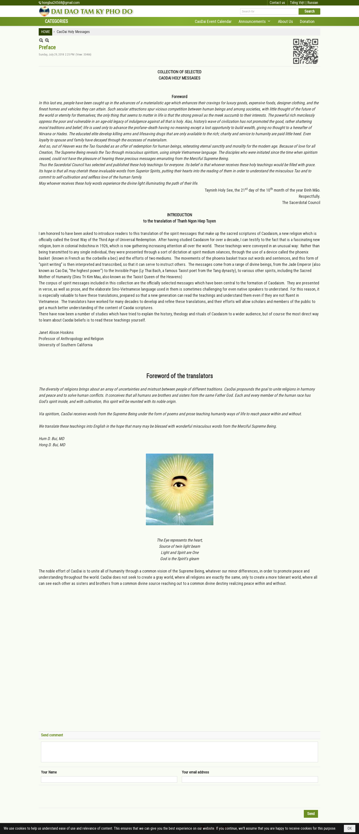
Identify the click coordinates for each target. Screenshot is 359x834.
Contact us (277, 2)
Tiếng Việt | (298, 2)
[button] (255, 21)
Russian (312, 2)
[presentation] (76, 797)
